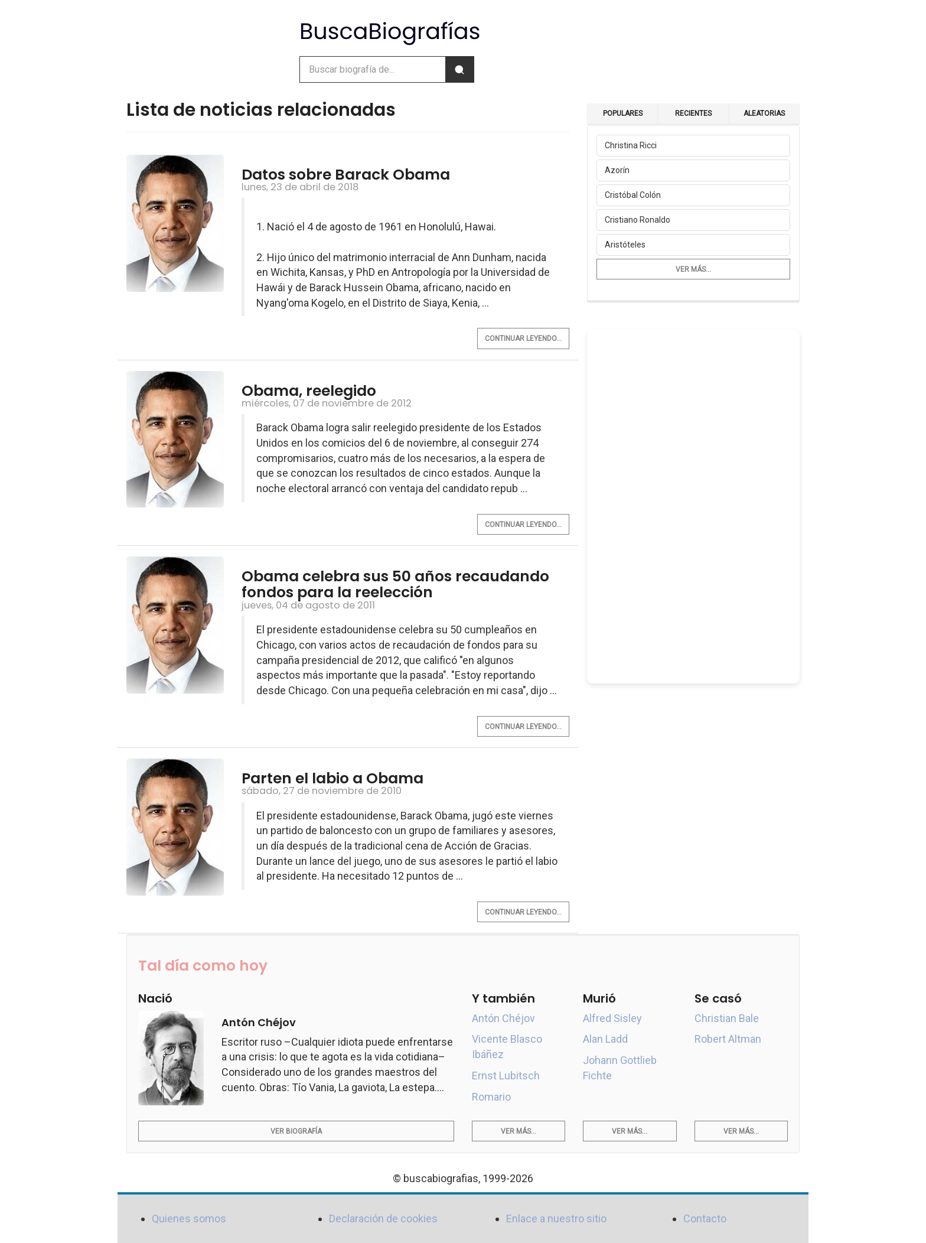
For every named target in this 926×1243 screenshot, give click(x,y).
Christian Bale (726, 1018)
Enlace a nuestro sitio (556, 1218)
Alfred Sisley (612, 1018)
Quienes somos (189, 1218)
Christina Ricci (631, 145)
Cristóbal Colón (633, 195)
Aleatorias (764, 113)
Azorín (617, 170)
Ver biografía (296, 1131)
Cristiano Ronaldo (637, 219)
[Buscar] (459, 69)
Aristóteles (625, 244)
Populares (623, 113)
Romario (491, 1097)
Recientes (693, 113)
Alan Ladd (605, 1039)
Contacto (704, 1218)
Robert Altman (727, 1039)
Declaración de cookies (383, 1218)
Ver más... (693, 269)
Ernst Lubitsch (506, 1075)
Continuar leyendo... (523, 338)
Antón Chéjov (503, 1018)
